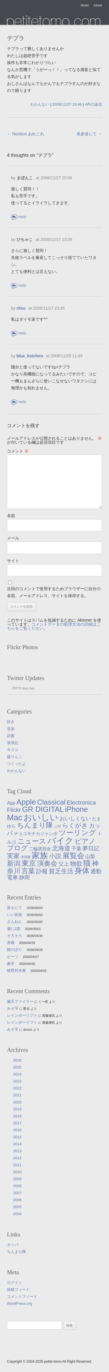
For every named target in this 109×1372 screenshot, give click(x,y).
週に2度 (13, 929)
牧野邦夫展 (16, 970)
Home (85, 5)
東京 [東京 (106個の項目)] (29, 863)
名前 (11, 515)
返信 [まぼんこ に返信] (19, 217)
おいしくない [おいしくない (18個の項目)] (75, 818)
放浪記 (12, 743)
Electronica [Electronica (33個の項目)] (81, 802)
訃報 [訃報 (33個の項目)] (42, 871)
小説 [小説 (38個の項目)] (55, 856)
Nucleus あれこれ (25, 134)
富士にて (14, 908)
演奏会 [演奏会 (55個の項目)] (47, 863)
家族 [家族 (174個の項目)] (40, 855)
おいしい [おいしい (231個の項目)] (41, 817)
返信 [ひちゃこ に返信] (19, 285)
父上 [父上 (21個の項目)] (63, 864)
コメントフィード (22, 1296)
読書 (11, 736)
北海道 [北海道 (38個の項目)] (61, 848)
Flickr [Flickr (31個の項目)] (14, 810)
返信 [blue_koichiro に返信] (19, 402)
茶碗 (11, 942)
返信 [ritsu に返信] (19, 333)
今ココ (12, 750)
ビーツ (12, 956)
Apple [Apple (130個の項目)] (26, 802)
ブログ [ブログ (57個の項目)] (17, 848)
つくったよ (16, 764)
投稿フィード (18, 1289)
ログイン (14, 1282)
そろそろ (14, 935)
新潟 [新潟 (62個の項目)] (13, 863)
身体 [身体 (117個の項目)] (82, 871)
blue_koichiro (30, 356)
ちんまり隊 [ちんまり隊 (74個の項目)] (35, 825)
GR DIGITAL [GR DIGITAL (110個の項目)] (43, 809)
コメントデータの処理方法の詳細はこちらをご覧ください (54, 626)
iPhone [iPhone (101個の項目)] (76, 809)
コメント (17, 451)
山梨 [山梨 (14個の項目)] (90, 856)
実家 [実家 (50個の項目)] (13, 856)
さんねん (14, 922)
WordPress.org (19, 1303)
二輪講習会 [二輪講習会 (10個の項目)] (40, 848)
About (97, 5)
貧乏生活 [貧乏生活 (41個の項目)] (61, 871)
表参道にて (89, 134)
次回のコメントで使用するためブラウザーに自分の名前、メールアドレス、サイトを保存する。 (54, 592)
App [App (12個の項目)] (11, 803)
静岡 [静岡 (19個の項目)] (24, 878)
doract (27, 1029)
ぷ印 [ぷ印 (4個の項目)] (57, 826)
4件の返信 (93, 104)
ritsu (21, 308)
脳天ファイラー (20, 1001)
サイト (13, 560)
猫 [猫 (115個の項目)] (87, 863)
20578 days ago (23, 688)
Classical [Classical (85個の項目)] (51, 802)
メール (13, 538)
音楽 (11, 729)
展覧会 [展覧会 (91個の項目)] (73, 856)
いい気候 (14, 915)
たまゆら (53, 20)
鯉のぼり (14, 949)
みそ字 (12, 1008)
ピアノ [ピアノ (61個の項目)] (85, 841)
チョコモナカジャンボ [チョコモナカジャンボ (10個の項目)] (36, 833)
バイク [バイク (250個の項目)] (60, 840)
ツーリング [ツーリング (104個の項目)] (77, 832)
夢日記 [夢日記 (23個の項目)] (91, 848)
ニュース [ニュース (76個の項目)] (31, 841)
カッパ (12, 1245)
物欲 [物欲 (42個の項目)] (76, 863)
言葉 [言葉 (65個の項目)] (28, 871)
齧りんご (14, 757)
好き (11, 722)
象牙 (11, 963)
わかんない (39, 104)
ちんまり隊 (16, 1251)
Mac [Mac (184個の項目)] (14, 817)
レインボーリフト (22, 1015)
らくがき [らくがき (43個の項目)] (75, 825)
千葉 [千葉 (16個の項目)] (76, 848)
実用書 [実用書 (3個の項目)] (26, 857)
